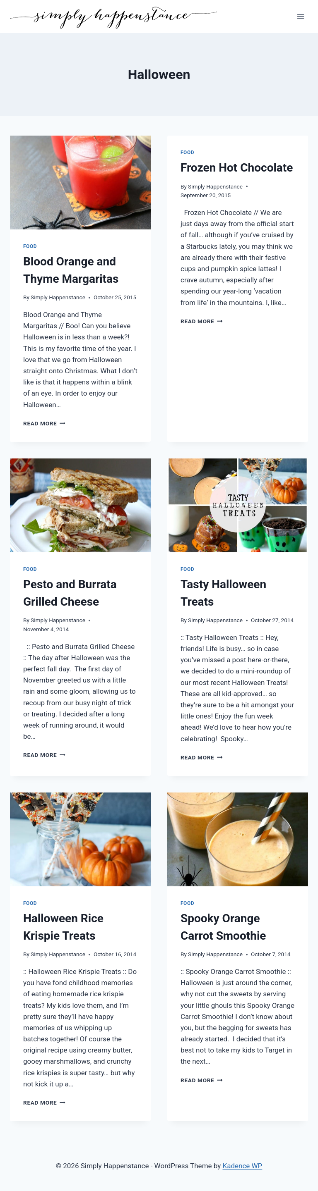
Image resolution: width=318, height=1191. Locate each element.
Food (30, 246)
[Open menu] (300, 16)
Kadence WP (243, 1166)
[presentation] (80, 182)
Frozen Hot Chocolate (237, 167)
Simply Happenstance (58, 297)
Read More (44, 423)
